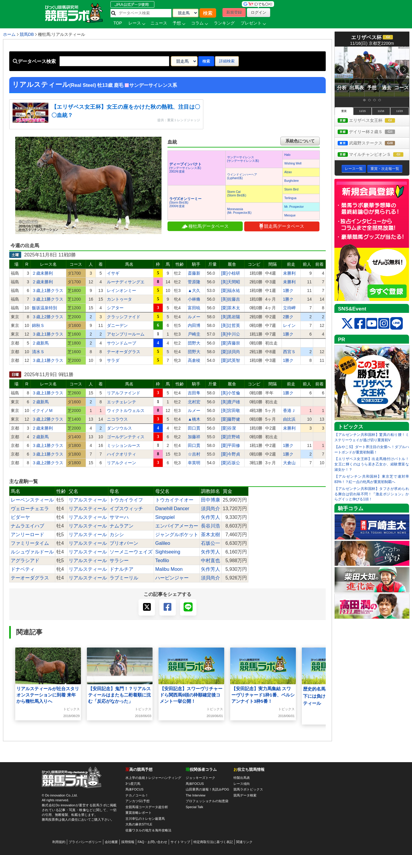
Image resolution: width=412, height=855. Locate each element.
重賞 (344, 111)
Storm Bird (291, 189)
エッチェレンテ (121, 401)
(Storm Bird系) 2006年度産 (185, 202)
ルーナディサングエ (125, 281)
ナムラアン (121, 525)
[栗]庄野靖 (230, 436)
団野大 (194, 343)
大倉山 (289, 462)
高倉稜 (194, 360)
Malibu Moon (169, 569)
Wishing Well (293, 163)
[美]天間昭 (230, 281)
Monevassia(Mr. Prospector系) (239, 210)
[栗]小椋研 (230, 273)
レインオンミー (121, 290)
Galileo (162, 543)
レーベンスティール (32, 499)
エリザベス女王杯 (372, 121)
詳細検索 (227, 61)
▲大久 (194, 290)
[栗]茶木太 (230, 307)
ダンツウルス (119, 428)
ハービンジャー (172, 577)
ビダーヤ (20, 517)
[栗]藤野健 (230, 419)
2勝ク (288, 316)
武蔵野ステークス (372, 143)
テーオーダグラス (123, 351)
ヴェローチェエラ (30, 508)
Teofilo (162, 560)
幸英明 (194, 462)
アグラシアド (25, 560)
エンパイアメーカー (176, 525)
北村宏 (194, 401)
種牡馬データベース (205, 226)
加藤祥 (194, 436)
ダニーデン (117, 325)
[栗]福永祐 (230, 290)
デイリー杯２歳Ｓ (372, 132)
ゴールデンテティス (125, 436)
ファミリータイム (30, 543)
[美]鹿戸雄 (230, 401)
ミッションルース (123, 445)
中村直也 (210, 560)
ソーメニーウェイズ (131, 551)
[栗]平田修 (230, 445)
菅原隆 (194, 281)
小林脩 (194, 299)
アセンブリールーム (125, 334)
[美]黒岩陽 (230, 316)
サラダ (113, 360)
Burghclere (291, 180)
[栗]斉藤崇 (230, 343)
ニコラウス (117, 419)
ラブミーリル (124, 577)
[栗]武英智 (230, 360)
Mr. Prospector (294, 206)
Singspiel (165, 517)
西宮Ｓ (289, 351)
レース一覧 (354, 169)
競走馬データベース (281, 226)
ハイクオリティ (121, 454)
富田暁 (194, 307)
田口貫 (194, 428)
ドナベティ (23, 569)
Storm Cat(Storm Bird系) (236, 193)
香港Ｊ (289, 410)
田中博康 (210, 499)
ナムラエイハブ (27, 525)
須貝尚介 (210, 508)
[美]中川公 (230, 334)
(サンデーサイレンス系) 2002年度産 (185, 168)
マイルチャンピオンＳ (373, 155)
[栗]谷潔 (228, 428)
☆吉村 (194, 454)
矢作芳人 (210, 517)
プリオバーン (124, 543)
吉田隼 (194, 392)
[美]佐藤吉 (230, 299)
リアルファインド (123, 392)
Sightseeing (167, 551)
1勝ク (288, 290)
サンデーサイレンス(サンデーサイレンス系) (243, 159)
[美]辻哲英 (230, 325)
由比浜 (289, 419)
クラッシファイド (123, 316)
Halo (287, 154)
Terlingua (290, 198)
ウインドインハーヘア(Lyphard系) (242, 176)
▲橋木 (194, 419)
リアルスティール (88, 499)
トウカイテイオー (174, 499)
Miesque (290, 215)
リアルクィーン (121, 462)
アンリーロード (27, 534)
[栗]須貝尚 (230, 351)
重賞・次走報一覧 (385, 169)
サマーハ (119, 517)
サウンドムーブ (121, 343)
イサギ (113, 273)
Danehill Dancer (172, 508)
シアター (115, 307)
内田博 (194, 325)
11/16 (381, 111)
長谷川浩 (210, 525)
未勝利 (289, 273)
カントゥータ (119, 299)
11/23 (399, 111)
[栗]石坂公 (230, 462)
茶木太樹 (210, 534)
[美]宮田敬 (230, 410)
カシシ (117, 534)
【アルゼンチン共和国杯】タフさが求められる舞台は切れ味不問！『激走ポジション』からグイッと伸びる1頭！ (371, 494)
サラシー (119, 560)
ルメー (194, 316)
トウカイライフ (126, 499)
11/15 (362, 111)
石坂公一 (210, 543)
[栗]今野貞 (230, 454)
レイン (289, 325)
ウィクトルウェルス (125, 410)
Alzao (288, 172)
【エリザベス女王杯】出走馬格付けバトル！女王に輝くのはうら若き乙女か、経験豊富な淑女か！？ (371, 464)
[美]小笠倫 (230, 392)
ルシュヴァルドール (32, 551)
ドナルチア (121, 569)
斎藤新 (194, 273)
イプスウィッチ (126, 508)
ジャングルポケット (176, 534)
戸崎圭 (194, 334)
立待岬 (289, 307)
